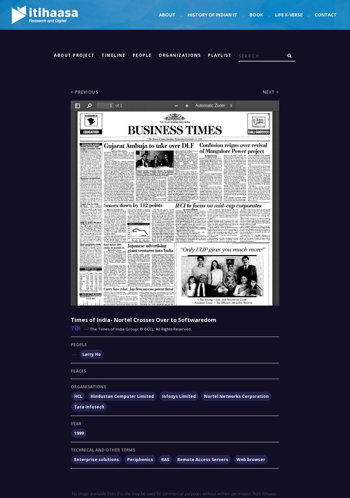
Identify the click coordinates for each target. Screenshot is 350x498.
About (167, 15)
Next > (271, 92)
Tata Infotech (89, 407)
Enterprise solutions (96, 459)
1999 (79, 433)
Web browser (251, 459)
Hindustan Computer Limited (122, 396)
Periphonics (140, 459)
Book (256, 15)
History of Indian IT (212, 15)
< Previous (84, 92)
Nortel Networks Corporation (236, 396)
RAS (165, 459)
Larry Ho (91, 354)
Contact (326, 15)
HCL (78, 396)
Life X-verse (288, 15)
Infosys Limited (179, 396)
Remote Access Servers (202, 459)
